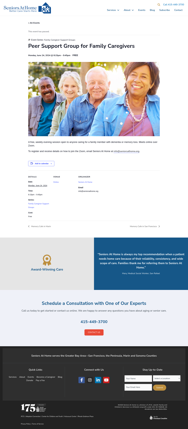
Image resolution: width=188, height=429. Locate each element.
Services (113, 10)
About (129, 10)
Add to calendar (42, 164)
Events (141, 10)
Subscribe (164, 10)
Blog (152, 10)
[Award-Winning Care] (47, 260)
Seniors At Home (85, 182)
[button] (159, 5)
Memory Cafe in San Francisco (143, 226)
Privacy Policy (26, 424)
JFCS (22, 416)
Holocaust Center (70, 416)
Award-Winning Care (47, 269)
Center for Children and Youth (52, 416)
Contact (178, 10)
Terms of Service (38, 424)
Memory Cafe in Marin (41, 226)
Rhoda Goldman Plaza (86, 416)
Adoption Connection (33, 416)
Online (56, 182)
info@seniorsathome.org (126, 151)
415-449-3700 (94, 321)
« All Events (34, 22)
